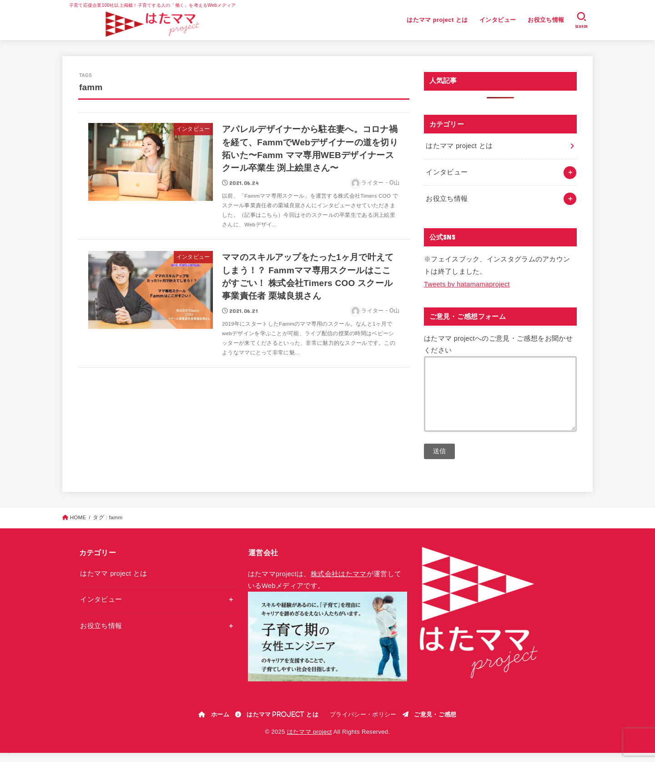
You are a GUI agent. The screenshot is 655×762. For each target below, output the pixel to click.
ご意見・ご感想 (435, 723)
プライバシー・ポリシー (363, 723)
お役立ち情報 (546, 19)
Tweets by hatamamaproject (467, 284)
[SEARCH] (581, 20)
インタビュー (497, 19)
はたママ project (309, 740)
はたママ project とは (437, 19)
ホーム (220, 723)
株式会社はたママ (339, 583)
